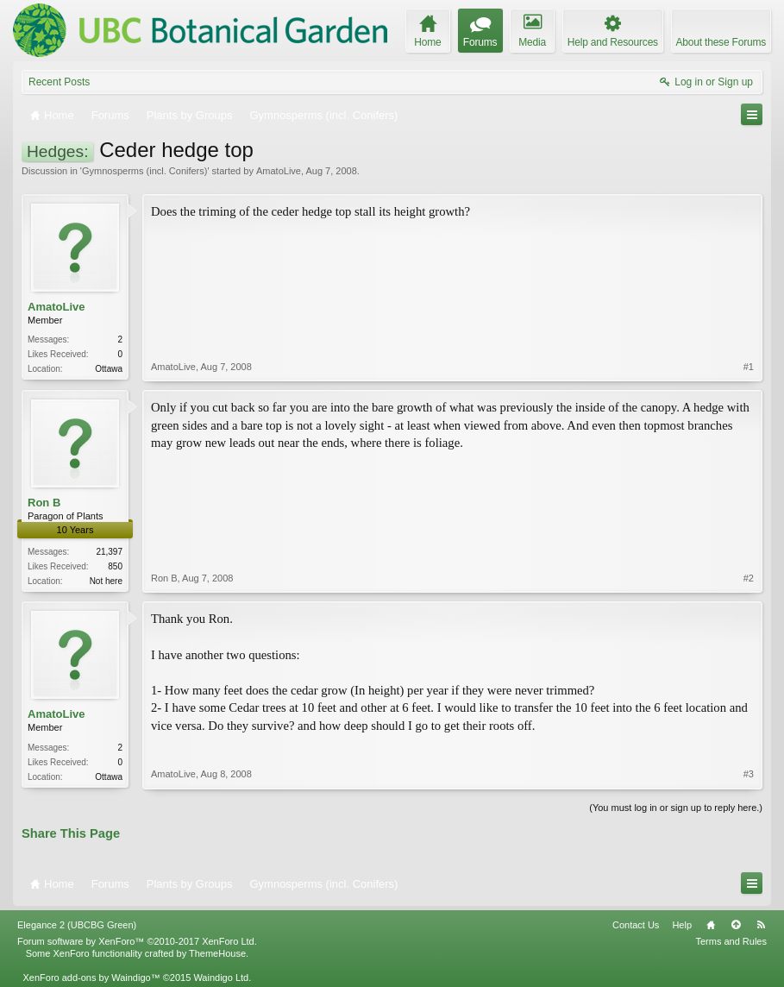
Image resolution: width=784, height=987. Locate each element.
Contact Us (635, 925)
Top (736, 925)
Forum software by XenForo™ (137, 941)
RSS (761, 925)
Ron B (44, 502)
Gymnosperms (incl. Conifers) (144, 171)
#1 (748, 366)
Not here (106, 581)
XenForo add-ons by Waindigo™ (91, 977)
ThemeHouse (217, 953)
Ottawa (108, 369)
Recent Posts (59, 82)
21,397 (109, 551)
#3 (748, 774)
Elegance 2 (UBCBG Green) (76, 925)
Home (711, 925)
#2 (748, 578)
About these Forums (721, 42)
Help (682, 925)
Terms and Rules (731, 941)
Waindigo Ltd (220, 977)
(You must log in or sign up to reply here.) (675, 807)
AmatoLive (278, 171)
